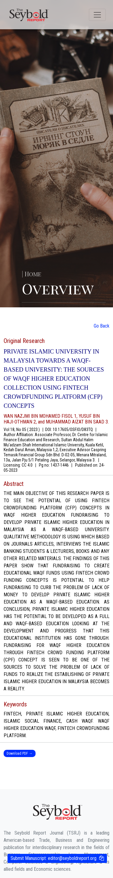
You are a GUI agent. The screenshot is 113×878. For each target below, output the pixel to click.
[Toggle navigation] (97, 15)
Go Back (101, 326)
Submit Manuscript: (53, 858)
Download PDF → (20, 753)
